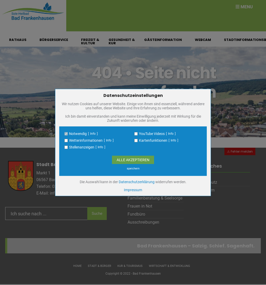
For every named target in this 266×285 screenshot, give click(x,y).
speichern (133, 168)
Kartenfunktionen (153, 140)
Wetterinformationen (86, 140)
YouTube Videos (152, 134)
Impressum (133, 190)
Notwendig (78, 134)
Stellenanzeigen (81, 147)
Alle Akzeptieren (133, 160)
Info (93, 134)
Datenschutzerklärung (137, 182)
